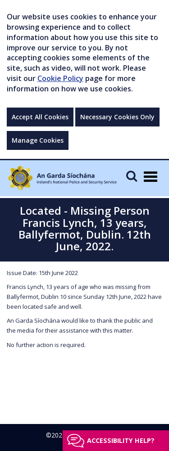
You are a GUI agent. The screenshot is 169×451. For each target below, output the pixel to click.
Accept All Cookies (40, 117)
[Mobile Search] (131, 175)
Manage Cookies (38, 140)
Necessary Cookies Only (117, 117)
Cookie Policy (60, 78)
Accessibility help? (121, 440)
